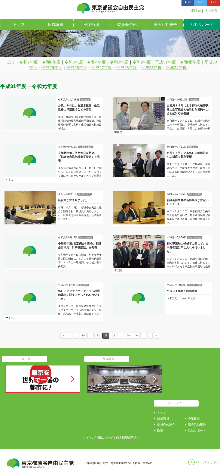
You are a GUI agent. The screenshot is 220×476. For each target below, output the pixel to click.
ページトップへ (208, 462)
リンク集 (211, 10)
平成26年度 (126, 67)
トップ (19, 24)
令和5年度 (73, 62)
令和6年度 (51, 62)
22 (113, 335)
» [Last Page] (156, 335)
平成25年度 (151, 67)
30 (128, 335)
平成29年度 (51, 67)
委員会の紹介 (128, 24)
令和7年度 (28, 62)
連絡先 (195, 10)
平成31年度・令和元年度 (177, 62)
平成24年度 (176, 67)
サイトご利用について (98, 437)
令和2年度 (141, 62)
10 (83, 335)
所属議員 (55, 24)
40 (136, 335)
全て (11, 62)
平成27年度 (101, 67)
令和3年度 (119, 62)
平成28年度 (76, 67)
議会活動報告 (165, 24)
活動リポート (197, 430)
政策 (160, 430)
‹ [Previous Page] (69, 335)
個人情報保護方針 (128, 437)
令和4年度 (96, 62)
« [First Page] (63, 335)
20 (98, 335)
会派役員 (92, 24)
